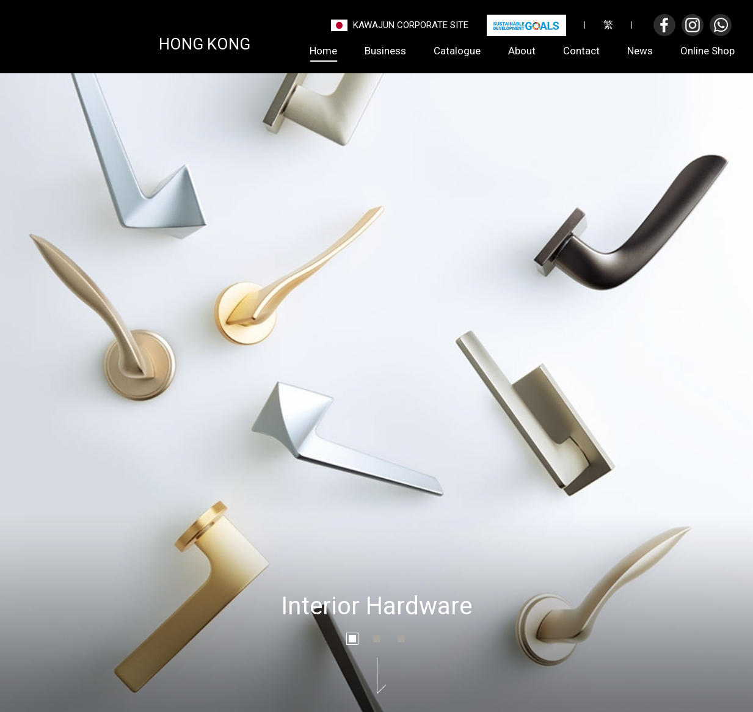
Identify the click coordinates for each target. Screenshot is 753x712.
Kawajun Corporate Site (410, 25)
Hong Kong (204, 42)
